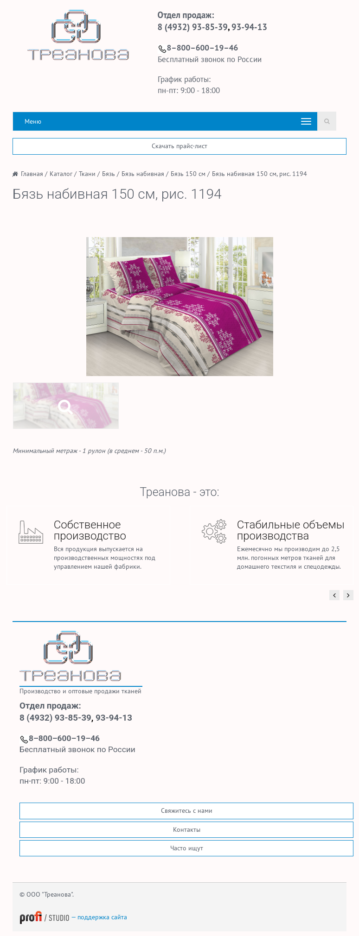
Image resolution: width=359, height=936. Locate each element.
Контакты (186, 829)
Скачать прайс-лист (179, 146)
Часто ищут (186, 848)
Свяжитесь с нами (186, 810)
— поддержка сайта (73, 917)
